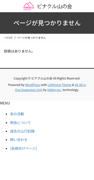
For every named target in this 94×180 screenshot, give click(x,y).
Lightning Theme (59, 84)
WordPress (32, 84)
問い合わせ (19, 139)
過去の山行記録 (22, 131)
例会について (20, 122)
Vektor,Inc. (54, 90)
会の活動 (17, 113)
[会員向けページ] (23, 148)
